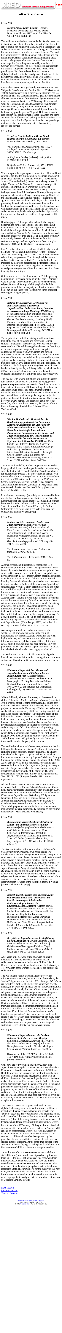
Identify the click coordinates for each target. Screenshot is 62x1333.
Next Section (7, 1187)
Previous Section (9, 1190)
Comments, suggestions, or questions (31, 1200)
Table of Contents (9, 1193)
